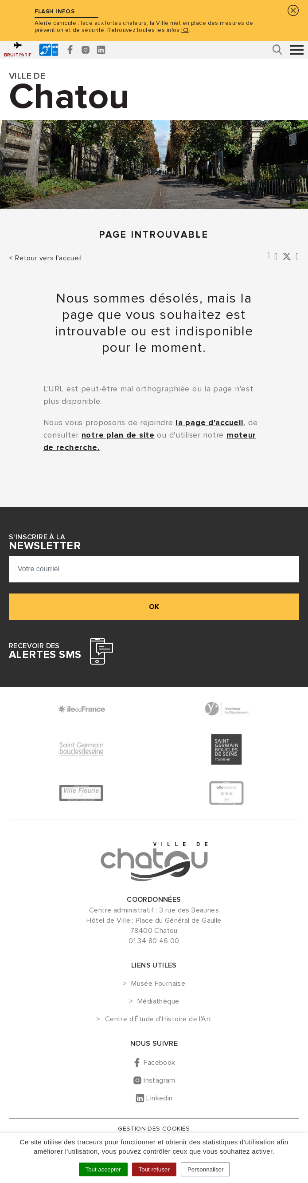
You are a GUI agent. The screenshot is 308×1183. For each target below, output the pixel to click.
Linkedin (159, 1098)
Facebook (159, 1062)
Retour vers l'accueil (48, 258)
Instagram (159, 1080)
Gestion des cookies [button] (154, 1128)
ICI (184, 30)
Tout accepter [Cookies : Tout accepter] (103, 1169)
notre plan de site (118, 435)
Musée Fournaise (158, 984)
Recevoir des (45, 651)
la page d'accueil (209, 422)
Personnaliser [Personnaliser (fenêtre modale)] (205, 1169)
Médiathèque (158, 1002)
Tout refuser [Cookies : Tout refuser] (154, 1169)
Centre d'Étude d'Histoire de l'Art (158, 1020)
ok (154, 606)
